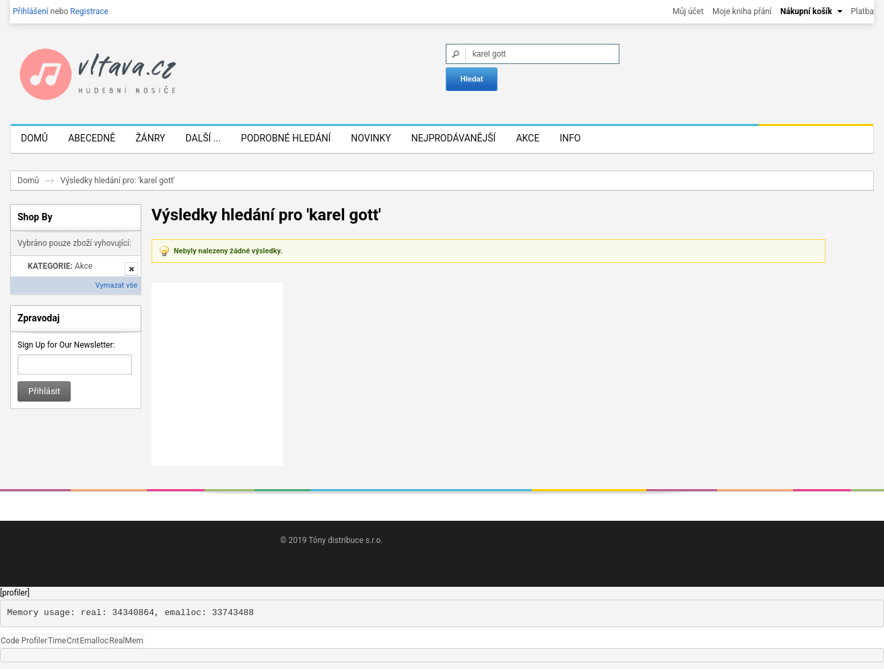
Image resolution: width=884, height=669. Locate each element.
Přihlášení (30, 11)
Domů (28, 180)
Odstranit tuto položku (131, 269)
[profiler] (15, 593)
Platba (862, 11)
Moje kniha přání (742, 11)
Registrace (89, 11)
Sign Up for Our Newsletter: (66, 345)
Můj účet (688, 11)
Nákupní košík (806, 11)
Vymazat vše (116, 285)
